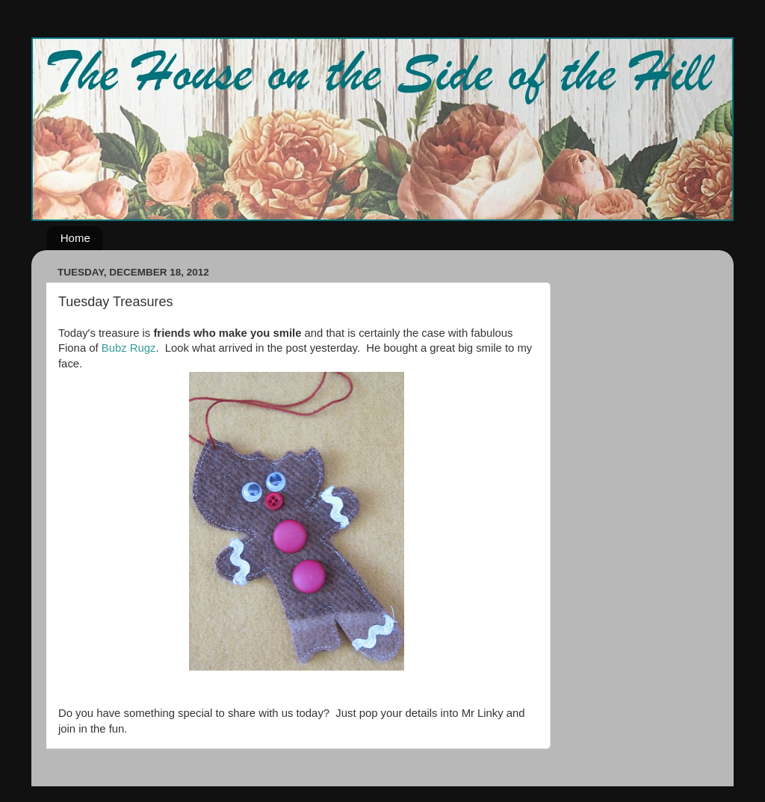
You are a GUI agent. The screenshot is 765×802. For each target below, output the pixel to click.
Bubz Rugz (129, 348)
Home (75, 237)
